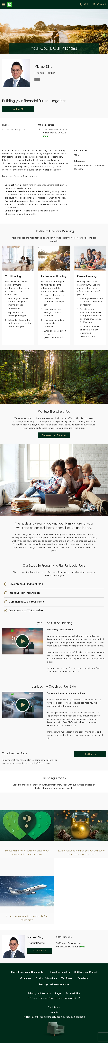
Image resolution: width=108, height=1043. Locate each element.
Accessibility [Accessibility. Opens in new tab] (73, 993)
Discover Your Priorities (54, 435)
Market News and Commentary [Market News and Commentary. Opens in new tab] (28, 972)
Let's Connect (90, 754)
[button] (23, 584)
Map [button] (82, 947)
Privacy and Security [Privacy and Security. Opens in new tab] (39, 993)
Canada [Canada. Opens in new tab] (54, 1012)
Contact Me (18, 109)
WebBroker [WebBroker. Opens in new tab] (67, 978)
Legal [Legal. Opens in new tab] (58, 993)
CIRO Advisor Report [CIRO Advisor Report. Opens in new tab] (85, 972)
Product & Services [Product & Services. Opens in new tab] (46, 978)
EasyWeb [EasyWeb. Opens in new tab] (83, 978)
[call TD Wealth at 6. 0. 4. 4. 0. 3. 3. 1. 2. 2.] (85, 4)
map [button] (45, 136)
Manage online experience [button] (54, 984)
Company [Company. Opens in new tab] (25, 978)
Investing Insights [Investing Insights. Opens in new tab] (60, 972)
